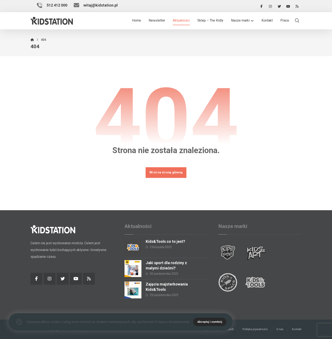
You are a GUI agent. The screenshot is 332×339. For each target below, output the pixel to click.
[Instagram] (270, 6)
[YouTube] (288, 6)
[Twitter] (279, 6)
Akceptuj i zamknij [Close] (209, 321)
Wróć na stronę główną (166, 172)
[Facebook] (261, 6)
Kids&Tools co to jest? (165, 241)
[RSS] (297, 6)
